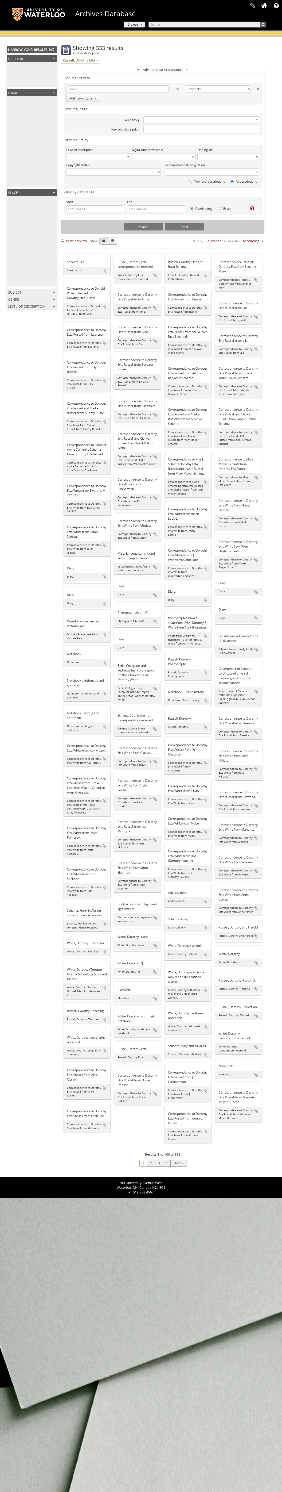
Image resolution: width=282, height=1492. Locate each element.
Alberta (13, 265)
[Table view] (112, 241)
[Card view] (103, 241)
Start (69, 202)
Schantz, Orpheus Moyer (27, 166)
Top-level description (125, 129)
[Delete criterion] (255, 88)
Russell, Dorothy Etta (24, 82)
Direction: (234, 241)
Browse (133, 24)
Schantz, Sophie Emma (25, 141)
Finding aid (205, 150)
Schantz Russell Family (25, 74)
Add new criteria (82, 98)
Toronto (14, 249)
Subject (14, 292)
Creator (15, 58)
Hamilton (15, 274)
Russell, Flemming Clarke (27, 133)
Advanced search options (163, 69)
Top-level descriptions (207, 181)
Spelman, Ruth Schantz (26, 174)
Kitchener (15, 241)
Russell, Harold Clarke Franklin (32, 157)
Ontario (14, 224)
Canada (14, 216)
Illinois (13, 282)
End (130, 202)
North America (19, 208)
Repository (132, 120)
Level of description (26, 306)
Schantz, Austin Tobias (25, 182)
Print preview (74, 241)
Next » (178, 1163)
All (10, 66)
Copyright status (78, 165)
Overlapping (201, 209)
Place (13, 192)
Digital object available (147, 150)
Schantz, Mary (19, 149)
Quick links (276, 6)
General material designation (185, 165)
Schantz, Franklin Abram (27, 116)
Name (13, 92)
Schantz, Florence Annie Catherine (35, 125)
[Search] (207, 24)
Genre (13, 299)
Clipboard (252, 6)
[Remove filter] (97, 60)
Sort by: (198, 241)
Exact (224, 209)
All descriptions (244, 181)
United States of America (27, 257)
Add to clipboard (104, 270)
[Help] (250, 208)
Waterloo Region (21, 232)
